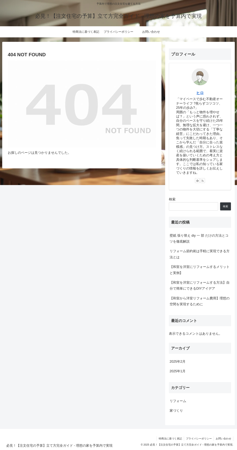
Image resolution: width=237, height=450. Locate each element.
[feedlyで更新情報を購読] (197, 180)
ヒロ (200, 93)
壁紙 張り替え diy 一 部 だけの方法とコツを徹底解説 (199, 238)
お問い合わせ (223, 438)
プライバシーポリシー (199, 438)
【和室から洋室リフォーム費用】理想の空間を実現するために (200, 301)
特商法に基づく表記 (170, 438)
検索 (172, 199)
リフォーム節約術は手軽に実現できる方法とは (200, 254)
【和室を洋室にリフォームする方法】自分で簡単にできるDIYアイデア (200, 285)
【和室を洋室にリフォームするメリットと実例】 (200, 270)
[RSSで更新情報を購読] (202, 180)
